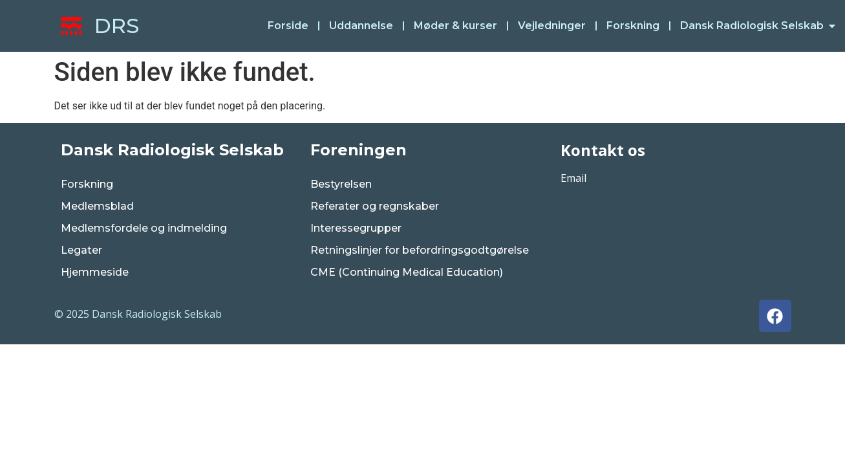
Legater (81, 250)
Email (573, 178)
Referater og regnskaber (374, 206)
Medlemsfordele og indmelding (144, 228)
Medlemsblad (97, 206)
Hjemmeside (95, 272)
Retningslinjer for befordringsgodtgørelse (419, 250)
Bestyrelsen (341, 184)
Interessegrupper (355, 228)
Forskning (87, 184)
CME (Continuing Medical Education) (406, 272)
